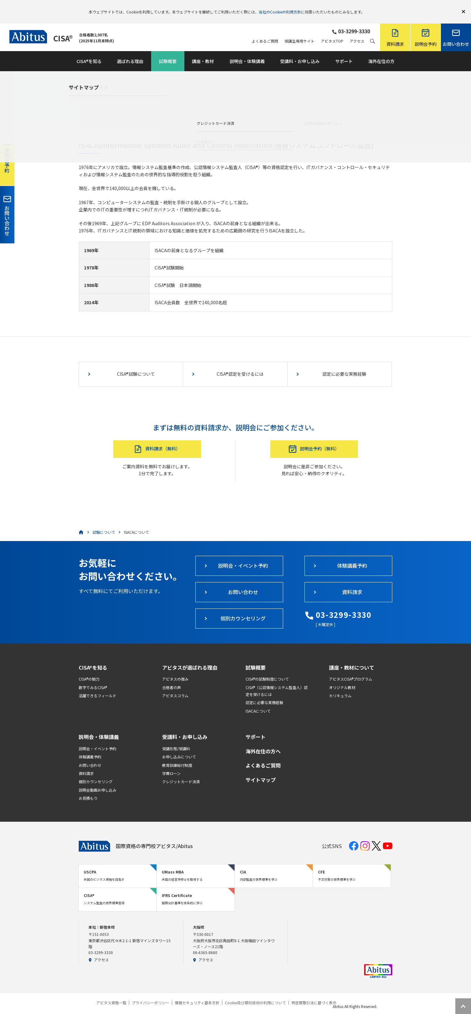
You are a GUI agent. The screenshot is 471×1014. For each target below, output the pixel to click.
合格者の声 (171, 678)
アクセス (357, 32)
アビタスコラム (175, 686)
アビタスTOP (332, 32)
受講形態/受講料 (176, 739)
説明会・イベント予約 (97, 739)
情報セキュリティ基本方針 (197, 993)
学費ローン (171, 764)
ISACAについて (258, 701)
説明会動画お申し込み (97, 780)
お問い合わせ (90, 756)
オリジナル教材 (342, 678)
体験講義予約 (90, 747)
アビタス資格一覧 (111, 993)
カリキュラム (340, 686)
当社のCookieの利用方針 (280, 7)
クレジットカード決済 (181, 772)
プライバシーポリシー (150, 993)
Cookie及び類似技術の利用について (255, 993)
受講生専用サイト (299, 32)
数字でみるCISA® (93, 678)
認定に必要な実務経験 (264, 693)
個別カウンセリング (96, 772)
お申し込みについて (179, 747)
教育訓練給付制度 (177, 756)
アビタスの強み (175, 669)
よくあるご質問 (265, 32)
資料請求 (86, 764)
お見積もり (88, 789)
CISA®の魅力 (89, 669)
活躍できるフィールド (97, 686)
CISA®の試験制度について (267, 669)
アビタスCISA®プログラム (350, 669)
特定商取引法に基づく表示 (313, 993)
